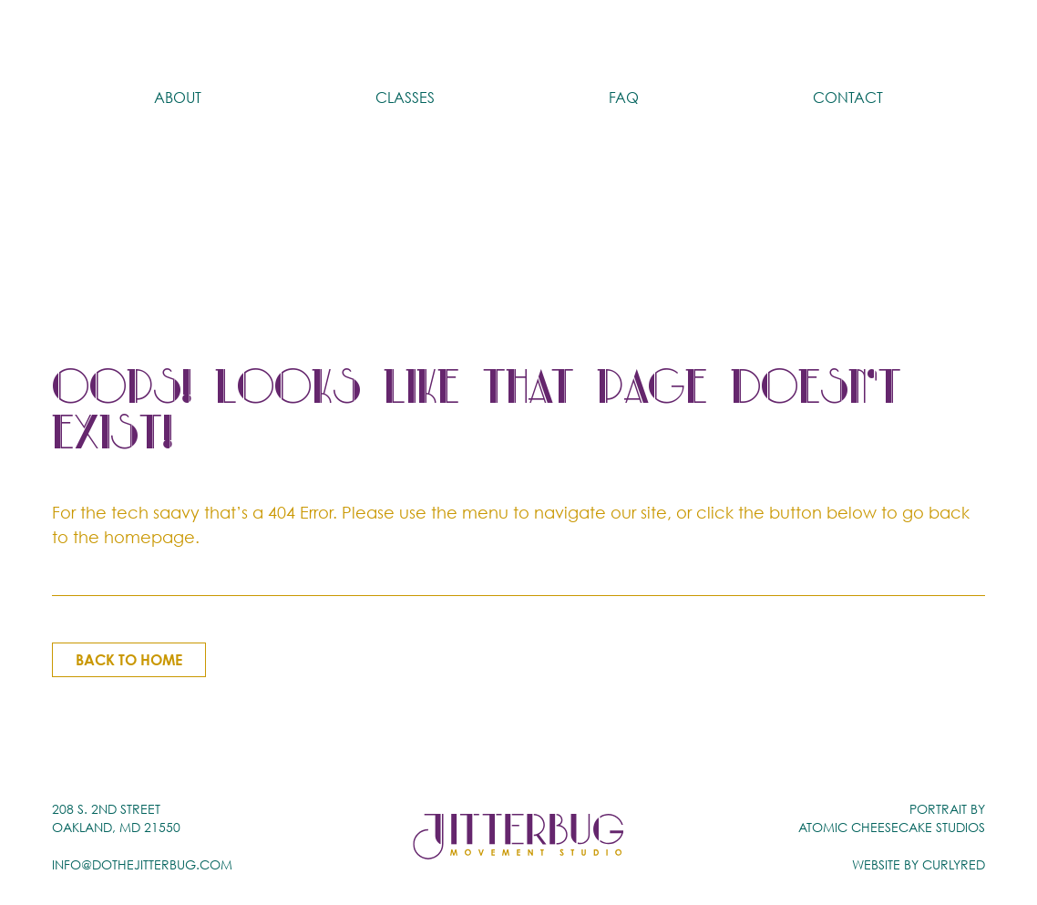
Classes (405, 31)
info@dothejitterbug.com (142, 863)
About (177, 31)
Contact (848, 31)
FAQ (624, 31)
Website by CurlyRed (918, 863)
